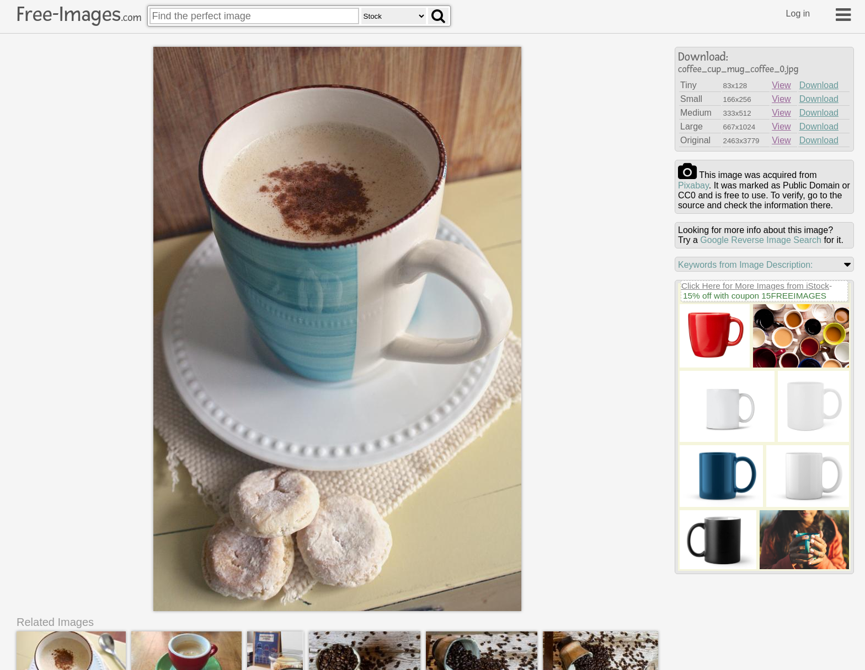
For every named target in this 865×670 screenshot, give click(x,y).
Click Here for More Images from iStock (755, 285)
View (781, 85)
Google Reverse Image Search (760, 240)
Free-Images (79, 14)
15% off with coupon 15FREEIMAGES (754, 295)
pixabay (693, 185)
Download (819, 85)
